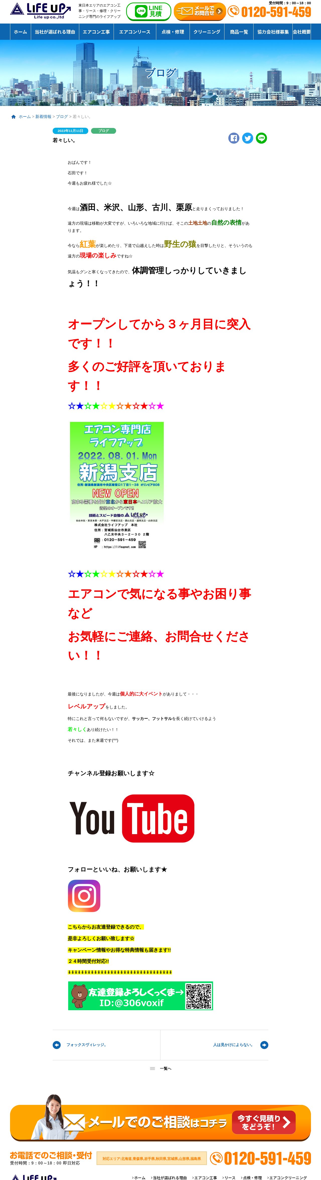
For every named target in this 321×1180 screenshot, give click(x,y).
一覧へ (165, 1068)
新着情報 (43, 116)
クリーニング (206, 31)
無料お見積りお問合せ (200, 12)
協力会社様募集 (273, 31)
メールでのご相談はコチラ (160, 1117)
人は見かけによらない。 (234, 1045)
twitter (247, 138)
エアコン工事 (96, 31)
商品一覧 (239, 31)
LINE (261, 138)
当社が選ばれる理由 (55, 31)
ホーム (20, 31)
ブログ (62, 116)
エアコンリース (134, 31)
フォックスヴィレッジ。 (87, 1045)
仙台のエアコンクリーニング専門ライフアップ (40, 11)
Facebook (233, 138)
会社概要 (302, 31)
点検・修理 (173, 31)
